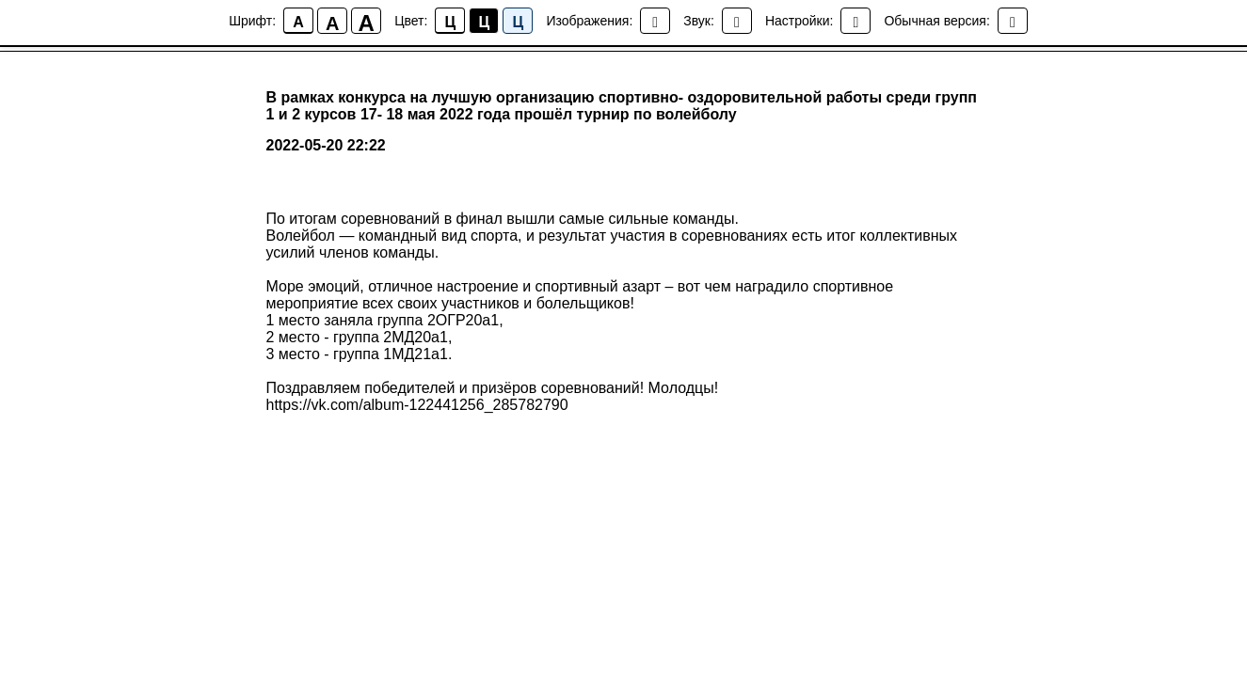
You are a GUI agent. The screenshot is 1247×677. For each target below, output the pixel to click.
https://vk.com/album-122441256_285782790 (417, 405)
